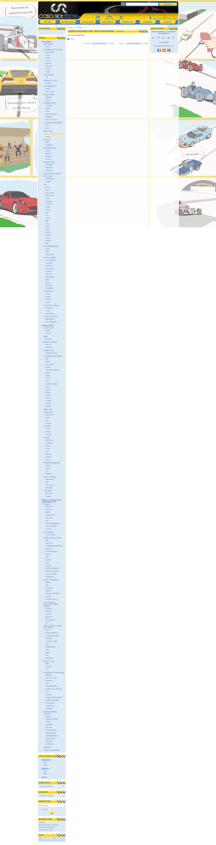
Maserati (48, 63)
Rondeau (48, 406)
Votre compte (157, 18)
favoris (121, 19)
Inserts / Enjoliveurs (51, 580)
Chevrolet (48, 308)
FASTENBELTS (50, 86)
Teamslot (48, 666)
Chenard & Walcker (52, 370)
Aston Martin (49, 52)
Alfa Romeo (49, 196)
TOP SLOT (48, 491)
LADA (47, 108)
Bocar (47, 198)
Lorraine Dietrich (51, 384)
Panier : (169, 18)
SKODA (48, 159)
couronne (47, 840)
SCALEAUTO (50, 515)
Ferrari (47, 55)
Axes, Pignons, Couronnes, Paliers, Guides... (51, 604)
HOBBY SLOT (49, 350)
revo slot (61, 838)
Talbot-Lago (49, 254)
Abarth (47, 187)
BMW (47, 142)
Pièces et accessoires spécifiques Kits (51, 501)
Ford (47, 125)
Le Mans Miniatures (52, 636)
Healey (47, 58)
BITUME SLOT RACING (53, 50)
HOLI (47, 692)
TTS (46, 669)
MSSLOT (47, 140)
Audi (47, 359)
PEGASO (48, 167)
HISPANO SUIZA (51, 353)
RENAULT (49, 117)
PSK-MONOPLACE (51, 246)
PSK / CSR (48, 176)
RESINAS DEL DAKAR (52, 174)
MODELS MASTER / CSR (54, 134)
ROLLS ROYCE (51, 119)
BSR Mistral (48, 44)
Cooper (48, 207)
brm (45, 838)
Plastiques (46, 760)
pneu (52, 840)
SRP (47, 622)
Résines (45, 768)
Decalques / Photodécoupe (54, 673)
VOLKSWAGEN (51, 322)
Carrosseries (48, 532)
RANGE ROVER (51, 114)
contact (98, 19)
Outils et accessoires (52, 750)
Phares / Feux (49, 661)
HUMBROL (49, 724)
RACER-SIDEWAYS (52, 523)
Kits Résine (47, 42)
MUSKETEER (49, 162)
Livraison (42, 822)
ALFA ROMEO (50, 260)
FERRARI (48, 145)
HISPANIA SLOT (50, 103)
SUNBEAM (49, 288)
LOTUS (48, 151)
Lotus (47, 224)
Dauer (47, 373)
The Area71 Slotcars (51, 305)
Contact (167, 22)
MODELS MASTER (52, 700)
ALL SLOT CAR (51, 678)
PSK (45, 185)
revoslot (54, 838)
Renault (48, 299)
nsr (49, 838)
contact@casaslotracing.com (164, 46)
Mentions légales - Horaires (48, 825)
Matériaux (47, 747)
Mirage (47, 232)
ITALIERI (48, 727)
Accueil (48, 22)
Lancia (47, 60)
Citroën (47, 344)
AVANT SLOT (49, 328)
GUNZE (48, 722)
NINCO (47, 554)
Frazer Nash (49, 91)
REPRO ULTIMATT (52, 571)
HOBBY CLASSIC (50, 342)
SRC (47, 655)
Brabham (48, 97)
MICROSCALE (50, 730)
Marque (122, 43)
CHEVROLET (50, 179)
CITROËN (49, 105)
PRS (47, 557)
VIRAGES (49, 708)
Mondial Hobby (50, 733)
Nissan (47, 46)
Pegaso (48, 297)
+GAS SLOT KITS (51, 317)
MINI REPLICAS (50, 148)
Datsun (47, 446)
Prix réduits (108, 22)
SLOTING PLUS (51, 599)
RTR (45, 765)
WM (46, 243)
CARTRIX (48, 506)
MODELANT (48, 412)
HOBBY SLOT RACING (53, 689)
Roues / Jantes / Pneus (52, 538)
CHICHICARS (49, 75)
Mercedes (48, 66)
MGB (47, 280)
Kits (45, 762)
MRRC (47, 512)
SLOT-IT (48, 529)
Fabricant (87, 43)
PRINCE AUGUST (51, 719)
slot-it (40, 838)
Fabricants (127, 22)
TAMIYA (48, 716)
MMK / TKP (48, 131)
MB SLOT (48, 509)
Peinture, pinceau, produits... (51, 713)
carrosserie (61, 840)
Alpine (47, 190)
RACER (47, 438)
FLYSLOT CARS (51, 641)
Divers (44, 777)
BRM (45, 336)
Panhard (48, 395)
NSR (47, 563)
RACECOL (49, 741)
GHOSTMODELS (51, 551)
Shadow (48, 240)
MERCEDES (49, 277)
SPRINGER (49, 744)
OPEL (47, 111)
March (47, 229)
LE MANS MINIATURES (53, 123)
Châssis (47, 504)
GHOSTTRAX (49, 95)
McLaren (48, 339)
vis (56, 840)
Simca (47, 302)
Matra (47, 128)
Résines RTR (47, 326)
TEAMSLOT (48, 291)
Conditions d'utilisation (47, 827)
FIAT (47, 482)
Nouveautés (88, 22)
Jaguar (47, 218)
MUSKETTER (50, 738)
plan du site (109, 19)
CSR (47, 683)
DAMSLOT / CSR (50, 81)
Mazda (47, 330)
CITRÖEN (49, 204)
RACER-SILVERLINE (52, 463)
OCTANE (47, 426)
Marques (147, 22)
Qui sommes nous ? (46, 830)
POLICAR (48, 518)
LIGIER (48, 182)
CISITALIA (49, 263)
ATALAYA (48, 675)
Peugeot (48, 235)
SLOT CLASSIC (50, 258)
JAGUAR (48, 274)
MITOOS (48, 549)
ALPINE (48, 83)
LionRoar (48, 695)
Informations (68, 22)
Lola (46, 221)
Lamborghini (49, 313)
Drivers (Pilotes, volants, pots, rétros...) (53, 627)
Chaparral (48, 201)
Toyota (47, 72)
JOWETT (48, 271)
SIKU (47, 650)
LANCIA (48, 153)
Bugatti (47, 367)
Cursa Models (50, 535)
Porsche (48, 69)
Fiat (46, 77)
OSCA (47, 282)
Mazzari (48, 100)
